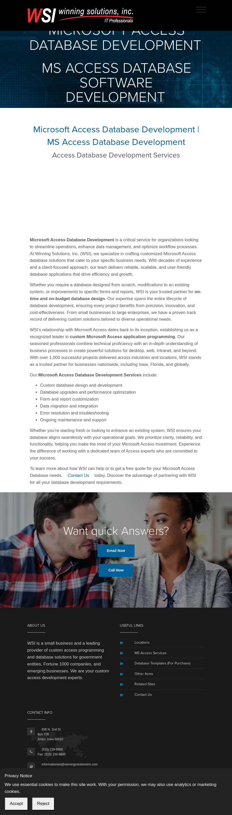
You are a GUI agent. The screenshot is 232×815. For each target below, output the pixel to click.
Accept (16, 803)
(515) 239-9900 (52, 749)
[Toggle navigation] (201, 10)
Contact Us (78, 475)
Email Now (116, 551)
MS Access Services (151, 653)
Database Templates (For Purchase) (162, 663)
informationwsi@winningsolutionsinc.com (70, 764)
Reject (43, 803)
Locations (142, 642)
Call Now (115, 570)
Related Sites (145, 684)
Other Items (144, 674)
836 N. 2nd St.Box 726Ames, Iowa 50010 (50, 734)
